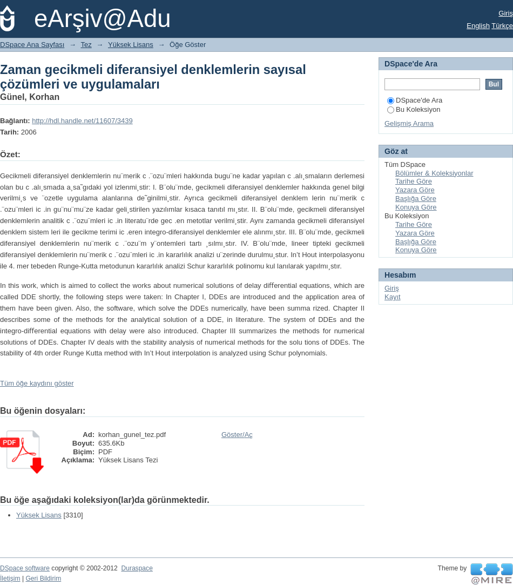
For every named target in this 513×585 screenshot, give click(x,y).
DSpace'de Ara (414, 100)
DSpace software (25, 568)
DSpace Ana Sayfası (32, 45)
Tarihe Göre (413, 181)
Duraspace (136, 568)
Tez (86, 45)
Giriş (505, 13)
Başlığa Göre (415, 198)
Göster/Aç (237, 435)
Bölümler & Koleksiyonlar (434, 173)
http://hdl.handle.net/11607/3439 (82, 121)
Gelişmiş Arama (409, 123)
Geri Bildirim (43, 578)
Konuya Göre (416, 207)
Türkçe (502, 26)
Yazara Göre (415, 190)
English (478, 26)
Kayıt (392, 297)
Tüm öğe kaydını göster (37, 383)
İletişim (10, 578)
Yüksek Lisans (130, 45)
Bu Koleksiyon (413, 109)
